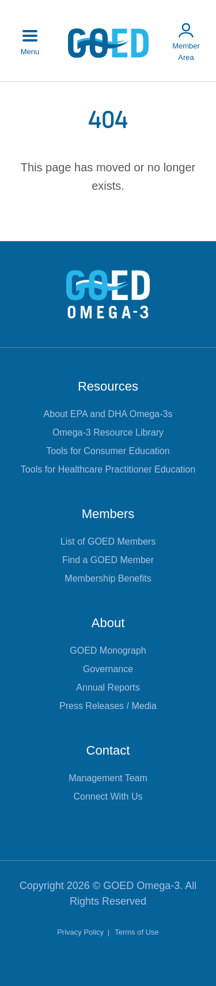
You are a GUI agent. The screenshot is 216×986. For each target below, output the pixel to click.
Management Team (108, 778)
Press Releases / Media (108, 706)
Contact (108, 750)
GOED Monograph (108, 650)
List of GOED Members (108, 541)
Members (108, 514)
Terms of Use (137, 932)
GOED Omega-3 (141, 885)
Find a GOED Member (108, 560)
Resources (108, 386)
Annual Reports (107, 687)
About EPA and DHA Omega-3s (108, 414)
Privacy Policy (81, 932)
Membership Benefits (108, 578)
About (108, 623)
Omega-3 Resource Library (108, 432)
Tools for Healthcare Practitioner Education (108, 469)
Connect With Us (107, 796)
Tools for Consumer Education (107, 451)
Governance (108, 669)
